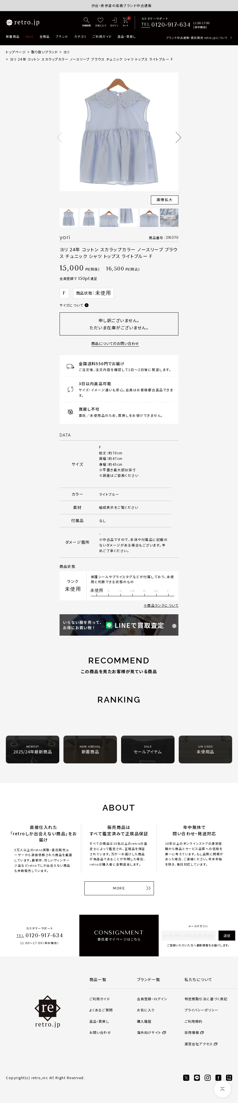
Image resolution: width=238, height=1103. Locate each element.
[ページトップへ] (222, 1089)
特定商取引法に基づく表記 (206, 998)
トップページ (16, 51)
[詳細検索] (86, 22)
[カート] (125, 22)
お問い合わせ (100, 1032)
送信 (227, 935)
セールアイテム (148, 749)
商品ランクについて (162, 605)
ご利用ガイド (102, 36)
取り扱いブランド (44, 51)
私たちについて (199, 979)
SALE (29, 36)
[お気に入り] (100, 22)
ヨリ (66, 51)
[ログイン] (114, 22)
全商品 (45, 36)
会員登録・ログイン (152, 998)
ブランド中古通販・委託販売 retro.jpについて (196, 38)
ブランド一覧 (148, 979)
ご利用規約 (194, 1021)
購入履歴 (144, 1021)
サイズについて (71, 305)
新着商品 (12, 36)
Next (178, 137)
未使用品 (205, 749)
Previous (59, 137)
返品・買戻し (126, 36)
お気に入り (146, 1009)
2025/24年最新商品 (32, 749)
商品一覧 (98, 979)
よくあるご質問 (101, 1009)
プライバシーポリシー (202, 1009)
